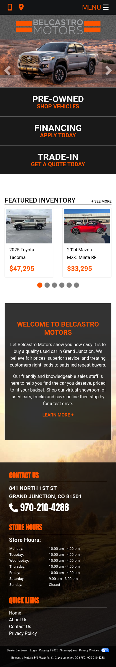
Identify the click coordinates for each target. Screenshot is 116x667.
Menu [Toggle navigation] (95, 7)
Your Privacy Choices (91, 650)
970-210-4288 (44, 507)
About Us (18, 619)
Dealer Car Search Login (22, 650)
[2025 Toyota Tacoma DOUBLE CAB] (29, 226)
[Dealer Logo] (58, 26)
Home (15, 613)
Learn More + (58, 415)
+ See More (101, 201)
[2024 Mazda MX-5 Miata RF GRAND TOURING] (87, 226)
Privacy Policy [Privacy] (23, 633)
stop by (97, 396)
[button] (7, 70)
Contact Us (20, 626)
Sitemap (65, 650)
